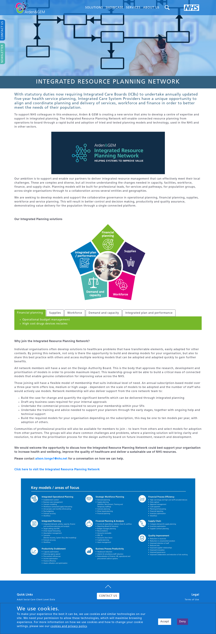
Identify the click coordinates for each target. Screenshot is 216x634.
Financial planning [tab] (30, 313)
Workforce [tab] (74, 313)
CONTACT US (108, 596)
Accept (164, 621)
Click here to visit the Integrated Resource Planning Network (57, 469)
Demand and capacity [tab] (104, 313)
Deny (182, 621)
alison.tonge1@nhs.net (51, 458)
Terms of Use (192, 600)
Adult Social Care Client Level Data (36, 600)
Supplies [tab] (55, 313)
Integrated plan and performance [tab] (149, 313)
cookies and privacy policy (68, 626)
